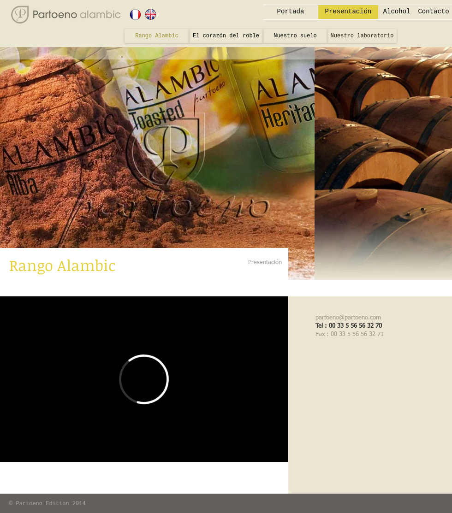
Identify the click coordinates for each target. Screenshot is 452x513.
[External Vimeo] (144, 379)
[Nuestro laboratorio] (362, 36)
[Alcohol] (396, 12)
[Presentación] (348, 12)
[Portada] (290, 12)
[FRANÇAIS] (135, 14)
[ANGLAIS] (150, 14)
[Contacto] (433, 12)
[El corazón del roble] (226, 36)
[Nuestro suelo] (295, 36)
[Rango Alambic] (157, 36)
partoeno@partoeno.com (348, 318)
